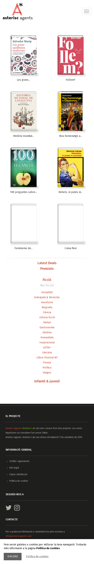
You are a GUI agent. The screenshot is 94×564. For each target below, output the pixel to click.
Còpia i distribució (18, 474)
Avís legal (14, 467)
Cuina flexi (71, 248)
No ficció (47, 285)
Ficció (47, 280)
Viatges (47, 372)
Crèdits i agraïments (19, 461)
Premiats (47, 269)
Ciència (47, 312)
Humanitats (47, 337)
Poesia (47, 362)
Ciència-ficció (47, 317)
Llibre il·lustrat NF (47, 357)
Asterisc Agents (13, 428)
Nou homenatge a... (70, 136)
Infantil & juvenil (47, 381)
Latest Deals (47, 263)
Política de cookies (37, 556)
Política (47, 367)
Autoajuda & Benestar (47, 297)
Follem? (70, 79)
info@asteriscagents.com (18, 536)
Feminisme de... (23, 248)
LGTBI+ (47, 347)
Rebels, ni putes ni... (70, 192)
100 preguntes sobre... (23, 192)
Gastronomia (47, 327)
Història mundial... (23, 136)
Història (47, 332)
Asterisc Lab (29, 428)
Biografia (47, 307)
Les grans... (23, 79)
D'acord (12, 556)
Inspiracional (47, 342)
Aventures (47, 302)
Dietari (47, 322)
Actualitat (47, 292)
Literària (47, 352)
